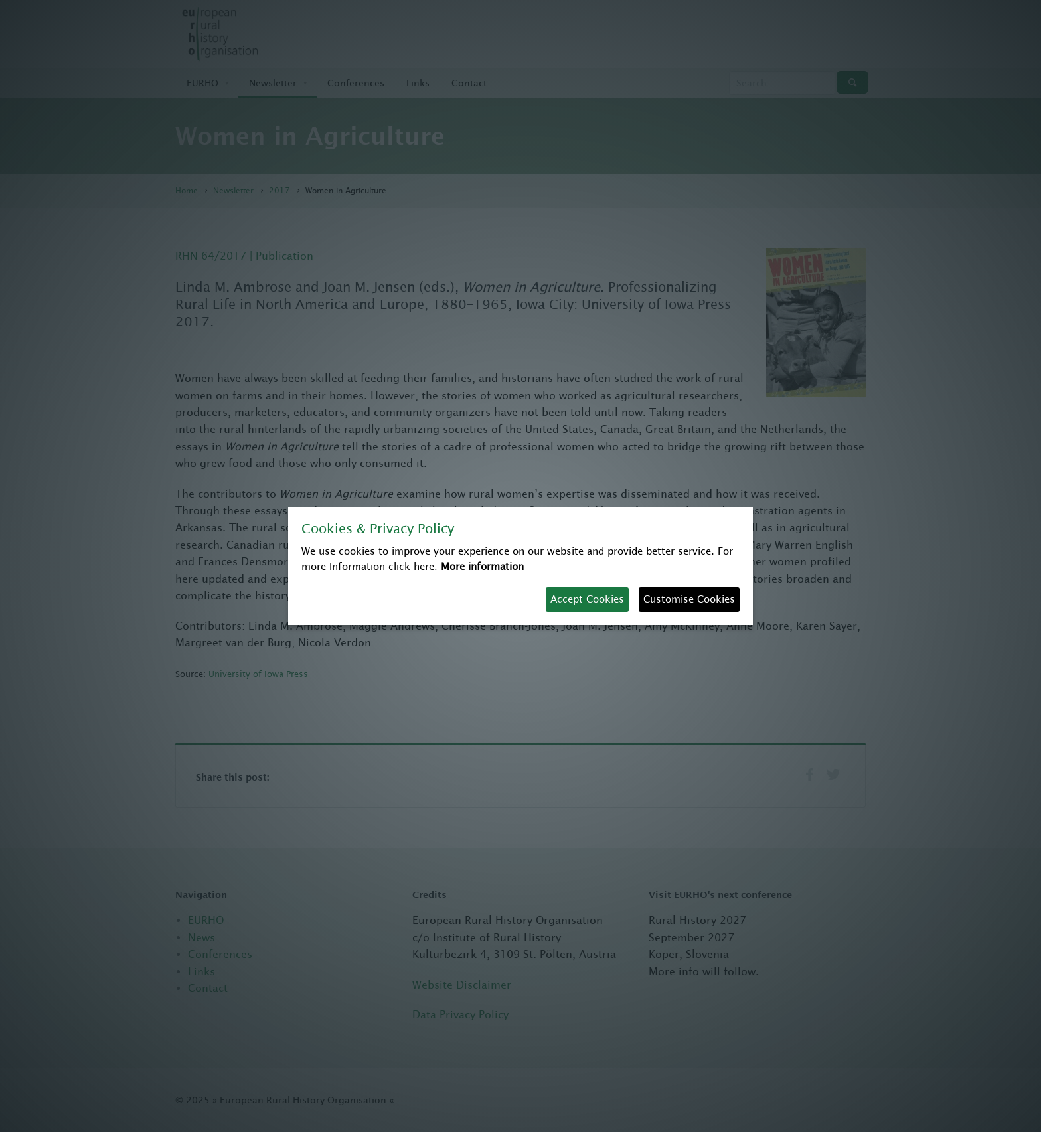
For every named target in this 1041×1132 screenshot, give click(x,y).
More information (482, 566)
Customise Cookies (689, 599)
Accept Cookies (587, 599)
